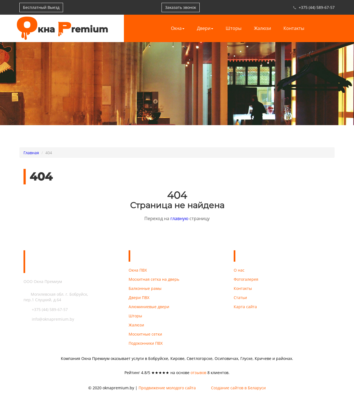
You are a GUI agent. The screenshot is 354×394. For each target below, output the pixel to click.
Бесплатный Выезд (41, 7)
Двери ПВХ (139, 297)
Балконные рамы (145, 288)
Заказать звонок (180, 7)
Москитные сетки (145, 334)
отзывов (198, 372)
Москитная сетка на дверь (154, 279)
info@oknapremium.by (49, 319)
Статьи (240, 297)
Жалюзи (262, 28)
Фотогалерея (246, 279)
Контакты (293, 28)
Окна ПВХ (138, 270)
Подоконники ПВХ (146, 343)
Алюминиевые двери (149, 306)
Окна (177, 28)
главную (179, 218)
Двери (205, 28)
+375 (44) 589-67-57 (317, 7)
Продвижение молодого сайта (167, 388)
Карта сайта (245, 306)
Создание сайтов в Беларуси (238, 388)
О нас (239, 270)
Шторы (233, 28)
